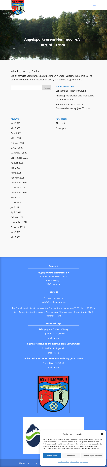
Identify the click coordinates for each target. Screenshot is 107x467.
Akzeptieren (52, 455)
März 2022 (16, 197)
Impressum (84, 462)
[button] (102, 434)
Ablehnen (71, 455)
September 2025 (19, 157)
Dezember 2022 (19, 192)
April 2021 (16, 212)
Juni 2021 (15, 207)
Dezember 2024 (19, 182)
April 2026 (16, 132)
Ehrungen (61, 128)
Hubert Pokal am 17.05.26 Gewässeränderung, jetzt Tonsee (53, 358)
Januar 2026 (17, 147)
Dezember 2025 (19, 152)
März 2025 (16, 172)
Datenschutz (75, 462)
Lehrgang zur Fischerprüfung (71, 90)
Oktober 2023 (18, 187)
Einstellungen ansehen (92, 455)
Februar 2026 (17, 142)
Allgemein (61, 123)
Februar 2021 (17, 217)
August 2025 (17, 162)
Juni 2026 (15, 123)
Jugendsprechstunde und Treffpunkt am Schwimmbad (53, 343)
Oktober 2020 (18, 227)
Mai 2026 (15, 128)
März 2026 (16, 137)
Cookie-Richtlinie (63, 462)
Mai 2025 (15, 167)
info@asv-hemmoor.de (55, 302)
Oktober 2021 (18, 202)
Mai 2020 (15, 237)
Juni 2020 (15, 232)
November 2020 (19, 222)
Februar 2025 (17, 177)
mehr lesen (53, 338)
